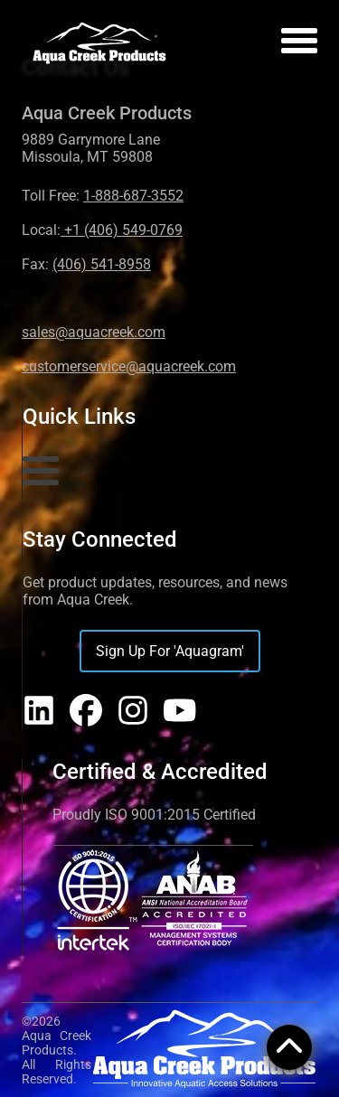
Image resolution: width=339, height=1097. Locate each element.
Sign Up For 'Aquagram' (170, 651)
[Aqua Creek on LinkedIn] (39, 712)
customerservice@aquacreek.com (129, 366)
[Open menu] (299, 44)
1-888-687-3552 (133, 195)
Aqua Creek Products (107, 113)
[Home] (99, 44)
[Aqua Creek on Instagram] (133, 712)
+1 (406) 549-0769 (122, 230)
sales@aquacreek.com (93, 332)
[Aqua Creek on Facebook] (86, 712)
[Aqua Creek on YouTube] (180, 712)
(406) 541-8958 (101, 264)
